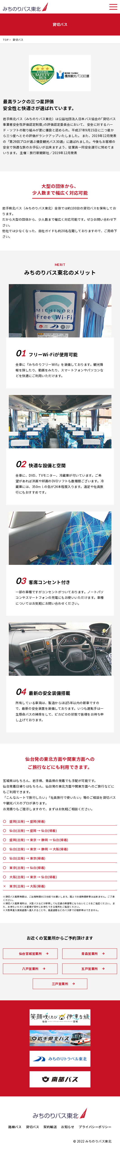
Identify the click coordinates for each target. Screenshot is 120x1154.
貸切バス (32, 1127)
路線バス (14, 1127)
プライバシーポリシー (95, 1127)
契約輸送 (50, 1127)
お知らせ (67, 1127)
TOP (6, 39)
